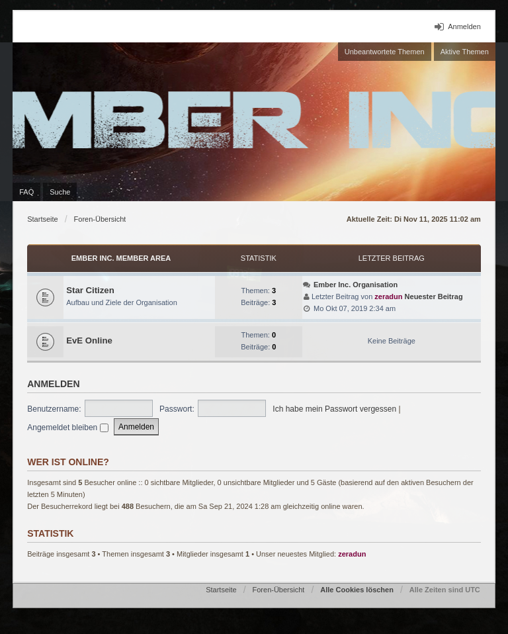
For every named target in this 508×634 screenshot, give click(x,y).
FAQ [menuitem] (26, 192)
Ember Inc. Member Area (121, 258)
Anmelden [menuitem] (464, 26)
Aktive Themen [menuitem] (465, 52)
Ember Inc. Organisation (356, 285)
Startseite (42, 219)
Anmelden (53, 384)
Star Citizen (90, 290)
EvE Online (89, 340)
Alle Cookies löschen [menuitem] (357, 590)
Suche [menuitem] (60, 192)
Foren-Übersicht (100, 219)
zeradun (388, 296)
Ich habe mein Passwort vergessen (334, 409)
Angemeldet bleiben (67, 427)
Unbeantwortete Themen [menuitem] (385, 52)
